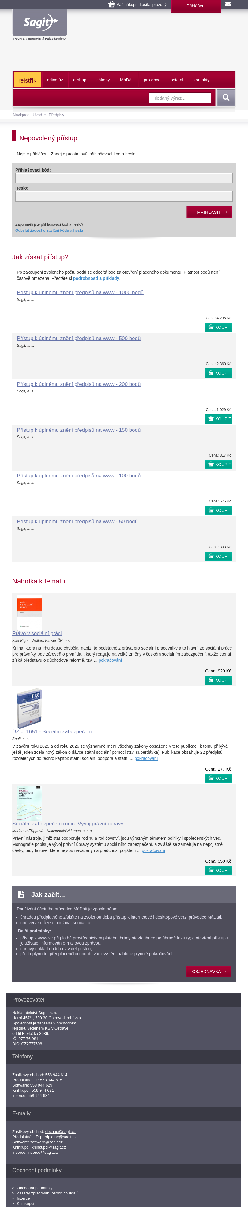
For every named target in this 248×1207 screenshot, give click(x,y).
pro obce (152, 79)
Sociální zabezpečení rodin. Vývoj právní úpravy (67, 824)
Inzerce (23, 1198)
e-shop (79, 79)
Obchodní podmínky (34, 1188)
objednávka (206, 971)
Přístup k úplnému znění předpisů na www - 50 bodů (77, 521)
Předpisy (56, 115)
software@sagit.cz (46, 1142)
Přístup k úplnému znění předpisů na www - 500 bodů (79, 338)
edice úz (55, 79)
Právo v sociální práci (37, 633)
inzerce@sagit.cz (43, 1152)
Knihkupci (25, 1203)
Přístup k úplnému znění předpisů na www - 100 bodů (79, 476)
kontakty (201, 79)
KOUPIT (223, 327)
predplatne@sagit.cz (58, 1137)
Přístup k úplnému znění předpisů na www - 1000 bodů (80, 292)
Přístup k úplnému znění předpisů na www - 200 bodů (79, 384)
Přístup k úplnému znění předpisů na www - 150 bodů (79, 430)
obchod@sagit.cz (60, 1131)
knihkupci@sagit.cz (49, 1147)
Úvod (37, 115)
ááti (126, 79)
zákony (103, 79)
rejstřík (27, 80)
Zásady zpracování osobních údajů (48, 1193)
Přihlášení (195, 5)
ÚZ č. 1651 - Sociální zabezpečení (52, 732)
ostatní (177, 79)
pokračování (110, 660)
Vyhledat (225, 97)
